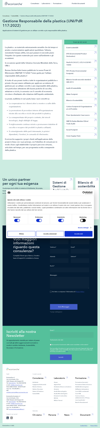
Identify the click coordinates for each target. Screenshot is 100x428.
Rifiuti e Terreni (58, 400)
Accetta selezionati (50, 234)
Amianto (56, 389)
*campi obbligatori (56, 312)
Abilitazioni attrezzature (82, 389)
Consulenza (6, 16)
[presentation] (65, 298)
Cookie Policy (83, 425)
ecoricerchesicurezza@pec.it (16, 409)
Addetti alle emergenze (82, 387)
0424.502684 (12, 402)
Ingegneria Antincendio (39, 384)
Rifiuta (21, 234)
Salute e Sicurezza (38, 389)
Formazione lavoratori (81, 382)
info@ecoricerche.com (16, 385)
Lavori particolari (80, 400)
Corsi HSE (78, 394)
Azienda (52, 256)
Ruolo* (52, 266)
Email (52, 330)
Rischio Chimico (37, 387)
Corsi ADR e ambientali (82, 391)
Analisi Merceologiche (60, 391)
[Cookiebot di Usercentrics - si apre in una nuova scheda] (83, 192)
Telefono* (53, 247)
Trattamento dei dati (56, 340)
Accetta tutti (78, 234)
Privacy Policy (80, 292)
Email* (73, 247)
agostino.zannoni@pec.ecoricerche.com (17, 392)
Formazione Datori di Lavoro (83, 384)
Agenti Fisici (57, 384)
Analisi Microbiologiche (60, 394)
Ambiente (35, 382)
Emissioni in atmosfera (60, 396)
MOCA (56, 398)
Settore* (73, 256)
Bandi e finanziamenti (81, 402)
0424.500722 (12, 383)
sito (67, 351)
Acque (56, 382)
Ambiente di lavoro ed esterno (62, 387)
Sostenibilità (14, 16)
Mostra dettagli (83, 227)
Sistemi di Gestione (38, 391)
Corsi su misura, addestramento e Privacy (82, 397)
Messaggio (53, 275)
